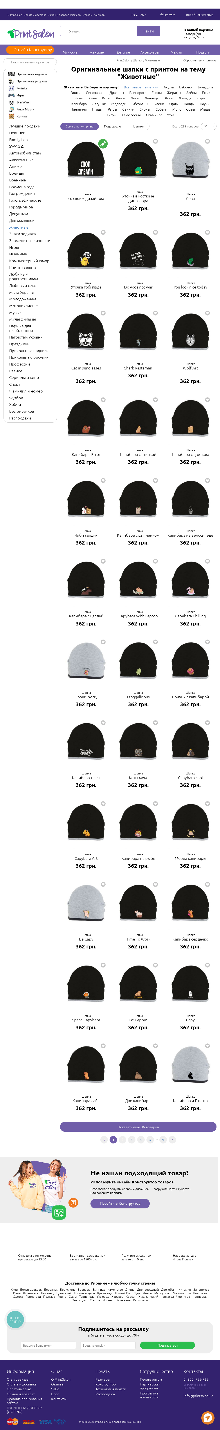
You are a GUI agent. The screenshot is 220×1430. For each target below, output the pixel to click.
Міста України (21, 292)
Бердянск (51, 1289)
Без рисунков (21, 411)
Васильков (140, 1300)
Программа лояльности (149, 1395)
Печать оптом (151, 1379)
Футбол (16, 397)
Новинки (17, 132)
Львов (147, 1293)
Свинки (128, 109)
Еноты (157, 92)
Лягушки (99, 104)
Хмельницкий (148, 1296)
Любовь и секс (22, 285)
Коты (106, 98)
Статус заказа (18, 1379)
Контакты (99, 14)
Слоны (144, 109)
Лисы (169, 98)
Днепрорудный (148, 1289)
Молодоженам (22, 298)
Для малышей (22, 220)
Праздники (19, 343)
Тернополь (86, 1296)
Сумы (73, 1296)
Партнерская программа (150, 1386)
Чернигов (183, 1296)
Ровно (62, 1296)
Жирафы (174, 92)
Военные (17, 179)
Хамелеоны (131, 115)
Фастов (95, 1300)
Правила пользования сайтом (25, 1400)
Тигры (111, 115)
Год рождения (22, 193)
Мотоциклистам (23, 305)
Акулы (169, 87)
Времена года (21, 186)
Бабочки (186, 87)
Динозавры (95, 92)
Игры (14, 247)
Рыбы (112, 109)
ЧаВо (55, 1388)
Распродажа (20, 417)
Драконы (117, 92)
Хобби (15, 404)
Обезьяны (140, 104)
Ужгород (103, 1296)
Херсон (131, 1296)
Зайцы (191, 92)
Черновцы (200, 1296)
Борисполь (67, 1289)
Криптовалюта (22, 267)
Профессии (19, 363)
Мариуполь (162, 1293)
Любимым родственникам (23, 276)
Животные (19, 226)
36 (205, 126)
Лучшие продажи (25, 125)
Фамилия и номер (26, 390)
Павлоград (33, 1296)
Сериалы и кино (24, 377)
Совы (190, 109)
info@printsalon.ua (198, 1396)
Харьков (117, 1296)
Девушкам (18, 213)
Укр (143, 14)
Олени (158, 104)
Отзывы (87, 14)
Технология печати (111, 1388)
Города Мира (21, 206)
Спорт (14, 384)
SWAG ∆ (16, 146)
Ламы (120, 98)
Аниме (15, 166)
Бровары (84, 1289)
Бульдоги (205, 87)
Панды (189, 104)
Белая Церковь (31, 1289)
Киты (92, 98)
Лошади (185, 98)
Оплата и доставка (34, 14)
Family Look (19, 139)
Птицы (97, 109)
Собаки (161, 109)
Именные (18, 253)
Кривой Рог (123, 1293)
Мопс (176, 109)
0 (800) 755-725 (196, 1379)
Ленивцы (151, 98)
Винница (99, 1289)
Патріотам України (26, 336)
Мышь (205, 109)
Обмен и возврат (58, 14)
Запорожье (201, 1289)
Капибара (79, 104)
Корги (201, 98)
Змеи (79, 98)
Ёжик (206, 92)
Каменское (115, 1289)
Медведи (118, 104)
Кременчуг (105, 1293)
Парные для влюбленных (21, 328)
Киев (14, 1289)
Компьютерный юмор (29, 260)
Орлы (174, 104)
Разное (15, 370)
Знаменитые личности (29, 240)
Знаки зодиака (22, 233)
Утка (170, 115)
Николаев (200, 1293)
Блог (55, 1393)
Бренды (16, 173)
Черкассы (167, 1296)
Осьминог (154, 115)
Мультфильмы (22, 318)
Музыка (16, 312)
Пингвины (78, 109)
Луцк (137, 1293)
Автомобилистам (25, 152)
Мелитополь (182, 1293)
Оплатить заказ (19, 1388)
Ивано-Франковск (26, 1293)
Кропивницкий (84, 1293)
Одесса (18, 1296)
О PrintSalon (14, 14)
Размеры (75, 14)
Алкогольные (21, 159)
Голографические (25, 199)
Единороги (137, 92)
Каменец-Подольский (56, 1293)
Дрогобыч (168, 1289)
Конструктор (106, 1384)
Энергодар (79, 1300)
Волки (76, 92)
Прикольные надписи (29, 350)
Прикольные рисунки (29, 357)
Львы (134, 98)
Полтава (49, 1296)
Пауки (204, 104)
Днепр (130, 1289)
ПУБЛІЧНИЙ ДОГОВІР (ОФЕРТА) (24, 1409)
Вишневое (123, 1300)
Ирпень (108, 1300)
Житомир (184, 1289)
